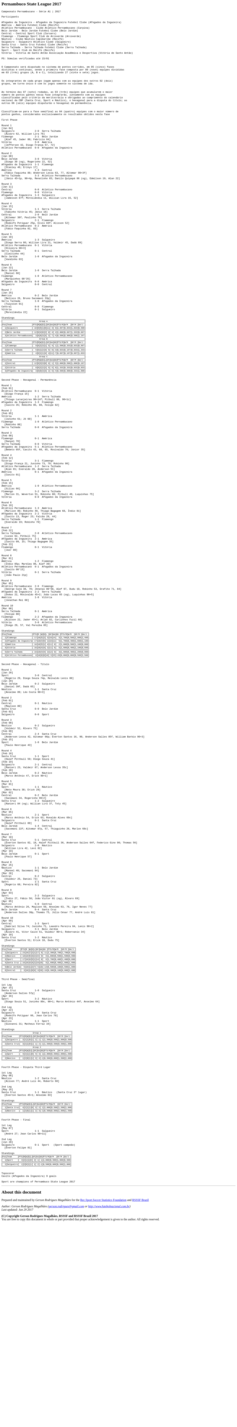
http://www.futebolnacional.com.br (108, 1409)
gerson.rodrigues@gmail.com (66, 1409)
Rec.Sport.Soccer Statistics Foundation (103, 1403)
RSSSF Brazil (140, 1403)
